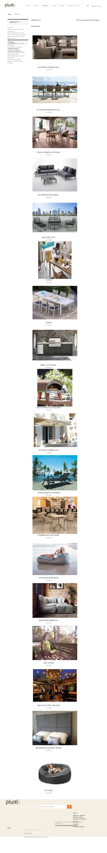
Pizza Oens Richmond (15, 81)
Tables (9, 41)
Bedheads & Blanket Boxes (15, 61)
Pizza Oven (12, 90)
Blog (9, 836)
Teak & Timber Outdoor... (49, 152)
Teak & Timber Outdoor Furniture (17, 34)
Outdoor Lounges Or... (49, 67)
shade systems (13, 96)
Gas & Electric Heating (14, 59)
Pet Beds (10, 63)
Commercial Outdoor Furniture (16, 52)
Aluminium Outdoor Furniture (16, 36)
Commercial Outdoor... (48, 535)
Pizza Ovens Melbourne (16, 78)
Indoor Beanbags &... (49, 620)
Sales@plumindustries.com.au (32, 838)
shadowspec (12, 93)
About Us (36, 5)
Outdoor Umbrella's (13, 49)
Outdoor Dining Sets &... (49, 110)
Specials (61, 5)
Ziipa (18, 90)
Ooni (23, 87)
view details (49, 69)
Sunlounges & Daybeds (14, 50)
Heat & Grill (12, 84)
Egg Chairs (11, 57)
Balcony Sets (11, 38)
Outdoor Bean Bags (13, 54)
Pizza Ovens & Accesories (15, 47)
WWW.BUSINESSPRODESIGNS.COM (66, 833)
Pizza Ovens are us (14, 87)
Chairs (9, 40)
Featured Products (78, 826)
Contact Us (71, 5)
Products (45, 5)
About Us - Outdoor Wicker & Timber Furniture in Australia (79, 817)
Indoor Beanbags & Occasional (16, 56)
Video (54, 5)
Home (28, 5)
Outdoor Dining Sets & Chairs (16, 33)
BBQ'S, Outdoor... (49, 365)
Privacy (10, 845)
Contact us (11, 838)
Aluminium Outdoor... (48, 195)
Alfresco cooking (14, 75)
